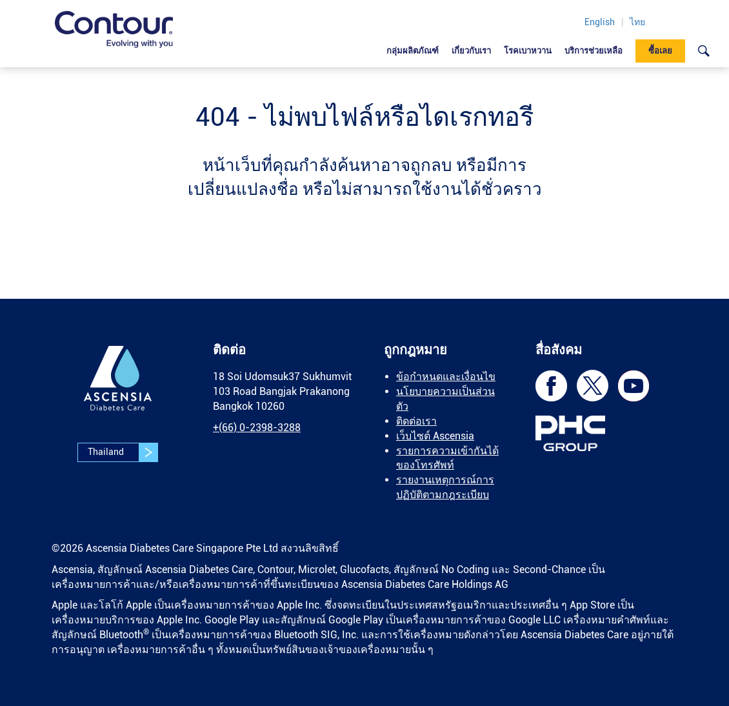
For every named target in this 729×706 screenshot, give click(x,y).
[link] (114, 29)
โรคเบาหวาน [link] (528, 50)
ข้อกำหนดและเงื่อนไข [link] (445, 376)
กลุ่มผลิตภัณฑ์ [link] (412, 50)
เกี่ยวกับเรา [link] (471, 50)
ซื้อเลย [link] (660, 50)
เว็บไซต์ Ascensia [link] (435, 436)
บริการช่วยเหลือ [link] (593, 50)
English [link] (599, 22)
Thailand (122, 452)
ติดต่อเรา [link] (416, 421)
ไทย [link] (637, 22)
